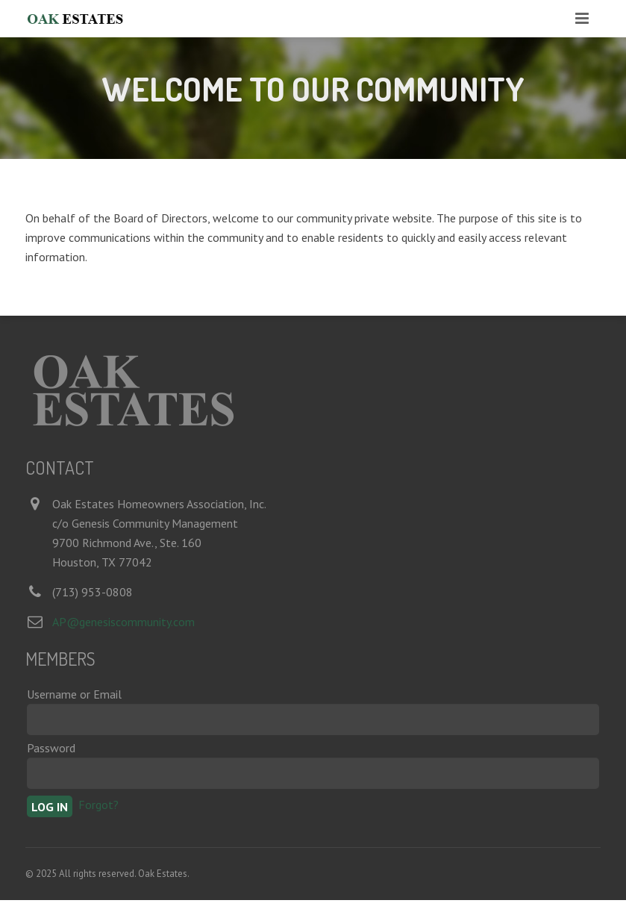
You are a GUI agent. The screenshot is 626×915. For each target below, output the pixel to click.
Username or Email (74, 694)
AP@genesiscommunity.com (123, 621)
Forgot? (98, 804)
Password (51, 747)
